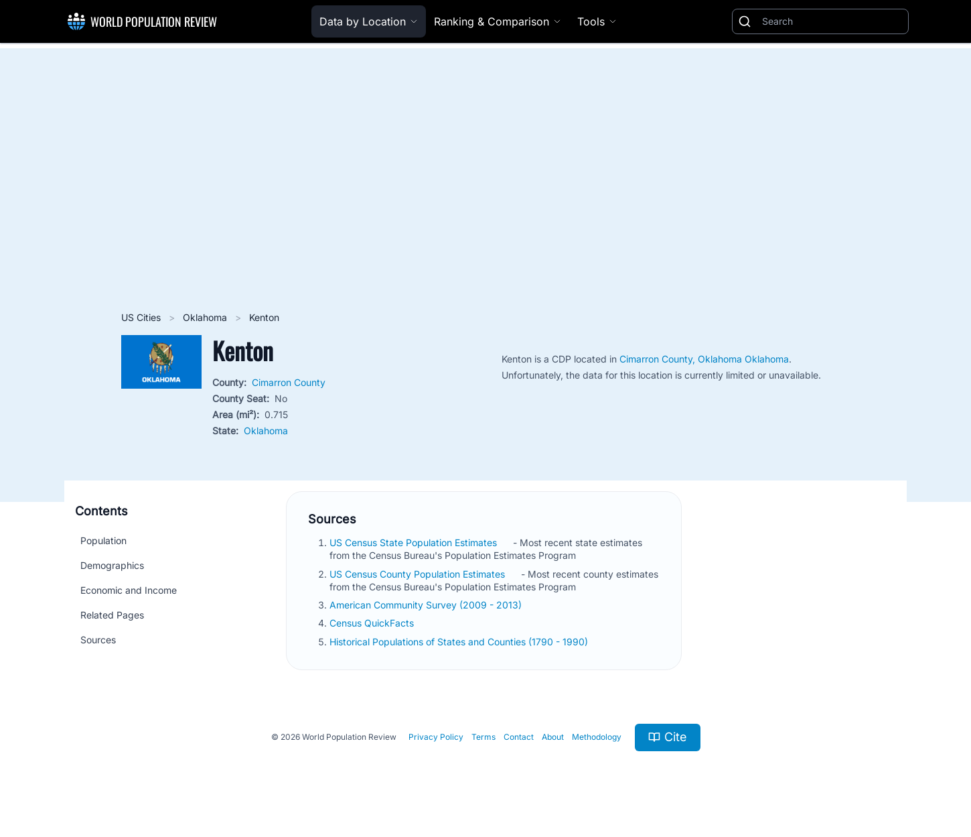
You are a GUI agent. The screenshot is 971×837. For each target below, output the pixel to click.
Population (103, 540)
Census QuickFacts (373, 623)
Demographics (112, 565)
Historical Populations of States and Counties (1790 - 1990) (460, 641)
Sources (98, 639)
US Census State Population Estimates (414, 542)
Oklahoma (206, 317)
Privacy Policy (435, 737)
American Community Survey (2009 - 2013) (426, 604)
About (553, 737)
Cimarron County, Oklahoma (682, 359)
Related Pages (112, 615)
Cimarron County (288, 382)
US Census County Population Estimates (418, 574)
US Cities (142, 317)
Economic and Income (128, 590)
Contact (519, 737)
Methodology (596, 737)
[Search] (832, 21)
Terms (483, 737)
